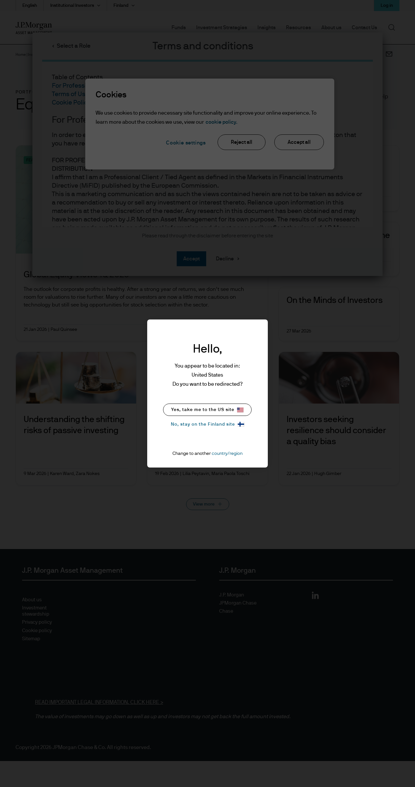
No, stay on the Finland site (207, 424)
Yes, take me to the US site (207, 409)
